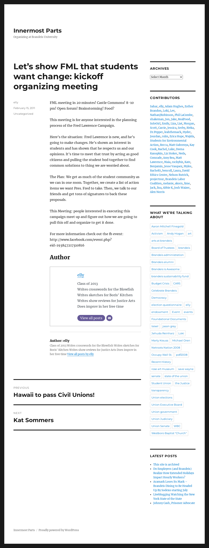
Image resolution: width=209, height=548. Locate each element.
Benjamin (156, 166)
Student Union (161, 383)
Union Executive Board (166, 404)
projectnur (157, 179)
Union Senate (160, 426)
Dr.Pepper (156, 132)
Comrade (156, 158)
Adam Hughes (174, 106)
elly (80, 275)
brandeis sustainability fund (170, 276)
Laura (177, 170)
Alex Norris (157, 192)
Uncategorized (23, 113)
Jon (167, 119)
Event (176, 312)
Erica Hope (177, 136)
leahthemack (172, 132)
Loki (166, 110)
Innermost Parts (37, 30)
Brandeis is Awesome (165, 269)
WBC (177, 426)
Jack (153, 187)
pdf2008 (181, 354)
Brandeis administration (167, 254)
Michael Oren (181, 340)
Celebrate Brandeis (164, 290)
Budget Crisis (160, 283)
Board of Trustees (162, 247)
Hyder (187, 132)
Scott (153, 128)
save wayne (185, 369)
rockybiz (177, 162)
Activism (157, 233)
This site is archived (166, 464)
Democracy (159, 297)
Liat (179, 123)
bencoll (167, 170)
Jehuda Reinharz (162, 333)
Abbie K (168, 187)
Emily (165, 123)
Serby (181, 128)
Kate (187, 162)
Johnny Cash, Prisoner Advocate (174, 503)
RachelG (155, 170)
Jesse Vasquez (173, 166)
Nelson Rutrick (178, 175)
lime (187, 183)
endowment (159, 312)
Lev (172, 110)
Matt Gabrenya (178, 145)
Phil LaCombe (183, 115)
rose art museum (162, 369)
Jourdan (155, 136)
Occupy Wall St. (161, 354)
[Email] (109, 318)
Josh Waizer (182, 187)
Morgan (189, 123)
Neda (182, 153)
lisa (159, 187)
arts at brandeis (161, 240)
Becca (164, 145)
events (188, 312)
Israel (154, 326)
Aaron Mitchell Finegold (167, 226)
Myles (187, 166)
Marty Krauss (159, 340)
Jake (174, 119)
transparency (160, 390)
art (189, 233)
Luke (171, 149)
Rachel (162, 149)
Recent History (161, 361)
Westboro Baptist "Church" (169, 433)
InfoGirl (155, 123)
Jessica (171, 128)
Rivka (190, 128)
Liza (173, 123)
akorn (179, 183)
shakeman (157, 119)
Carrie (162, 128)
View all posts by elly (80, 354)
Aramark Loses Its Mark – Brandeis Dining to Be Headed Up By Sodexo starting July (172, 486)
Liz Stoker (170, 153)
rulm (165, 136)
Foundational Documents (168, 319)
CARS (176, 283)
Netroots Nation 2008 (165, 347)
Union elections (161, 397)
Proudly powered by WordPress (59, 530)
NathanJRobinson (161, 115)
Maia (167, 162)
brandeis (184, 247)
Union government (164, 411)
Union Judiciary (161, 418)
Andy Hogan (175, 233)
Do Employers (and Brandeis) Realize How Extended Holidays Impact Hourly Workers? (173, 473)
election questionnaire (166, 304)
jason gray (169, 326)
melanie (168, 183)
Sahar (154, 106)
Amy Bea (168, 158)
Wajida (189, 136)
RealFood (184, 119)
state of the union (176, 376)
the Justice (182, 383)
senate (155, 376)
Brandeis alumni (162, 262)
